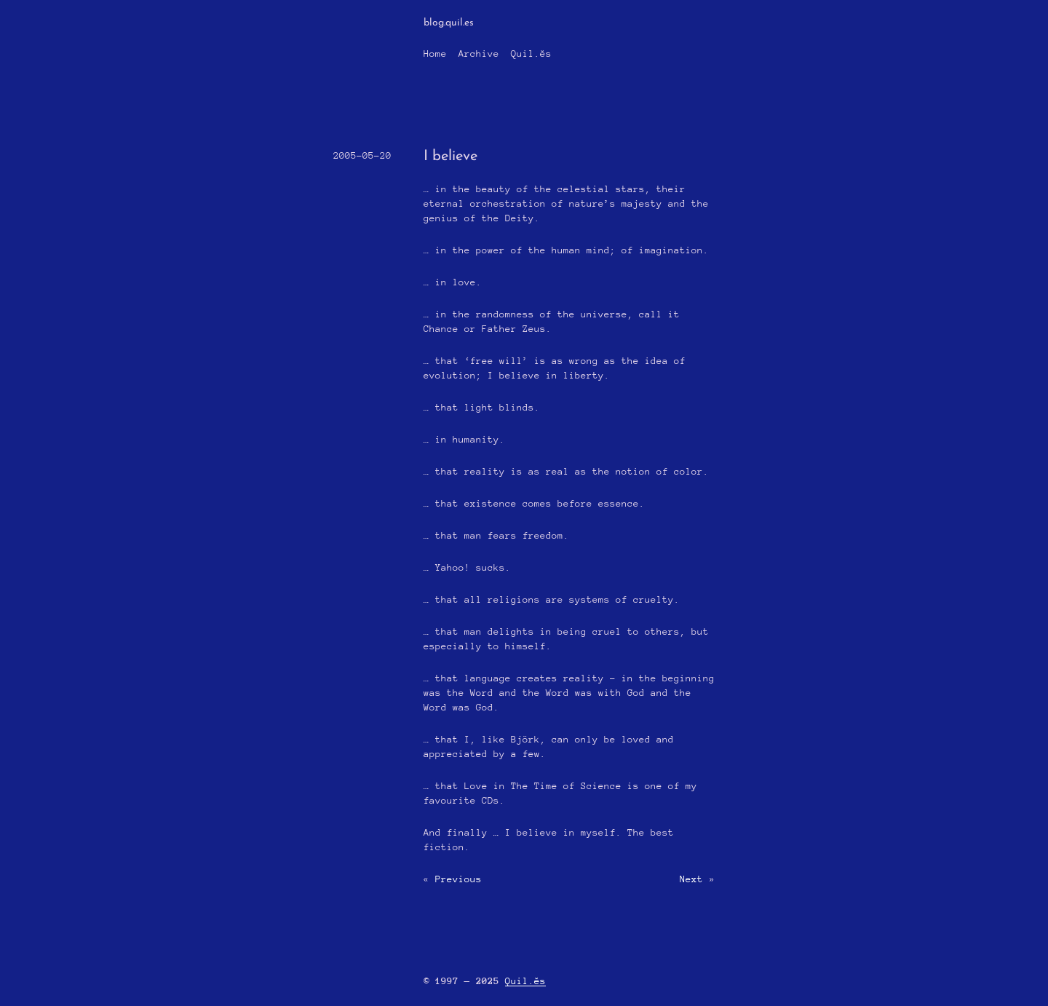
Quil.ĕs (531, 53)
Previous (458, 879)
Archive (478, 53)
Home (435, 53)
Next (691, 879)
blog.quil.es (449, 22)
